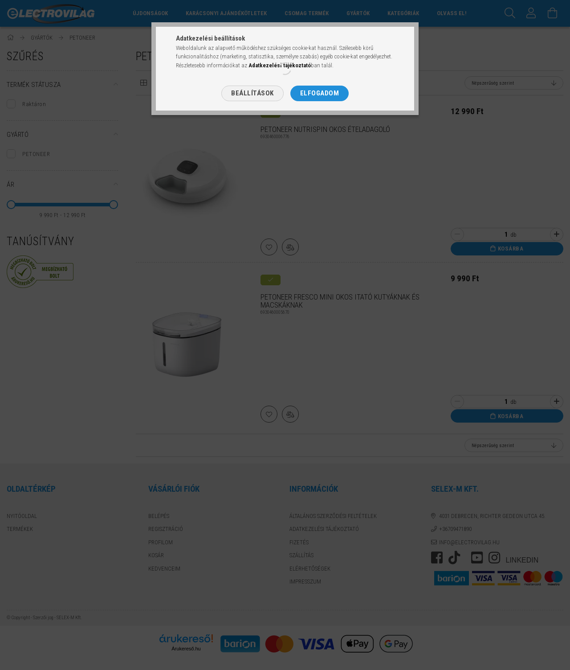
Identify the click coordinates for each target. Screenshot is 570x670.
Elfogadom (319, 93)
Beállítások (252, 93)
